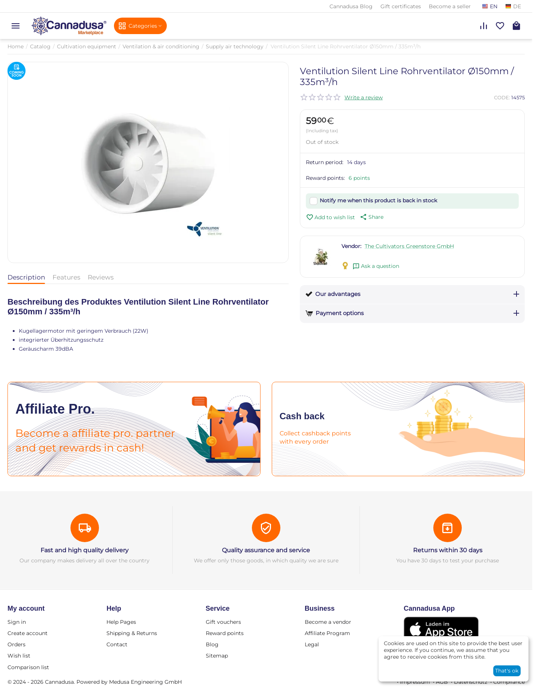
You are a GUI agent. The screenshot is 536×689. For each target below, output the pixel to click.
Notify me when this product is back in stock (378, 200)
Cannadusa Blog (351, 6)
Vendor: (351, 246)
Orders (16, 644)
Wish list (18, 655)
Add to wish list (330, 217)
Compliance (509, 682)
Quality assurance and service (266, 550)
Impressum (415, 682)
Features (66, 277)
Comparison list (28, 667)
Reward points (225, 633)
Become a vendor (328, 622)
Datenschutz (470, 682)
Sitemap (217, 655)
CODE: (502, 97)
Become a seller (450, 6)
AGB (442, 682)
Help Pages (121, 622)
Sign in (16, 622)
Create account (27, 633)
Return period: (324, 162)
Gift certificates (400, 6)
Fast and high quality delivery (84, 550)
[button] (371, 217)
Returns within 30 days (447, 550)
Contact (116, 644)
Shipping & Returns (131, 633)
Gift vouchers (223, 622)
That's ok (506, 670)
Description (26, 277)
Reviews (101, 277)
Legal (312, 644)
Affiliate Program (327, 633)
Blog (212, 644)
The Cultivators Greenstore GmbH (409, 246)
